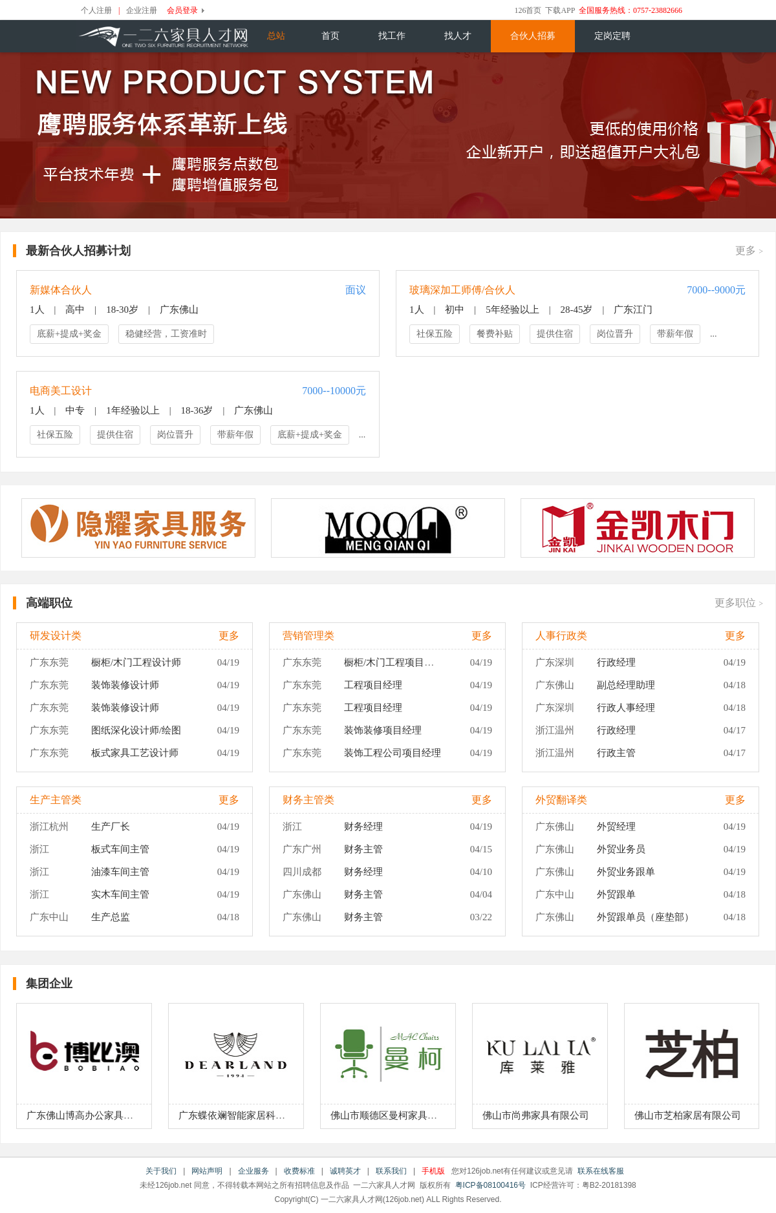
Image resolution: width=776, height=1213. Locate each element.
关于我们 (161, 1171)
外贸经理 (616, 826)
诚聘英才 (345, 1171)
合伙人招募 (532, 36)
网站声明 (206, 1171)
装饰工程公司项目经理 (392, 753)
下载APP (560, 10)
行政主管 (616, 753)
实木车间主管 (120, 894)
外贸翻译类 (561, 799)
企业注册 (141, 10)
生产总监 (110, 917)
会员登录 (182, 10)
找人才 (457, 36)
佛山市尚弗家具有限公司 (535, 1115)
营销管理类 (308, 635)
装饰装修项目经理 (383, 730)
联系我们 (391, 1171)
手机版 (433, 1171)
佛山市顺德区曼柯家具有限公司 (398, 1115)
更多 (749, 250)
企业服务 (253, 1171)
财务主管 (363, 849)
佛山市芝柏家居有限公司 (687, 1115)
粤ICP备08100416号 (490, 1185)
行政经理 (616, 662)
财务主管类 (308, 799)
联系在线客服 (600, 1171)
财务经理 (363, 826)
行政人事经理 (626, 707)
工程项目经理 (373, 685)
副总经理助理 (626, 685)
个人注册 (96, 10)
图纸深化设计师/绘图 (136, 730)
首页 (330, 36)
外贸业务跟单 (626, 872)
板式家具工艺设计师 (134, 753)
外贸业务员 (621, 849)
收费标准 (299, 1171)
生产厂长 (110, 826)
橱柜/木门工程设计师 (136, 662)
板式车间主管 (120, 849)
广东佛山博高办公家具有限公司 (94, 1115)
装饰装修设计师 (125, 685)
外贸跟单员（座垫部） (645, 917)
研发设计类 (55, 635)
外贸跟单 (616, 894)
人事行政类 (561, 635)
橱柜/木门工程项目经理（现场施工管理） (432, 662)
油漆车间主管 (120, 872)
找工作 (391, 36)
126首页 (527, 10)
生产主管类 (55, 799)
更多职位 (739, 602)
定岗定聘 (612, 36)
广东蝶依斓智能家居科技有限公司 (251, 1115)
